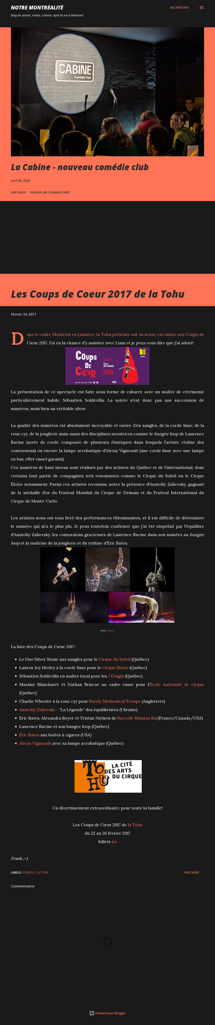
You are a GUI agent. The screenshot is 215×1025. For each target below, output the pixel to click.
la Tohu (103, 334)
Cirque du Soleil (114, 659)
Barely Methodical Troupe (115, 701)
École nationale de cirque (177, 684)
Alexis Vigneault (35, 743)
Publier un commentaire (50, 192)
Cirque (28, 872)
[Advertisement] (107, 232)
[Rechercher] (179, 7)
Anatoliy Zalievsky (37, 709)
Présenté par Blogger (107, 1013)
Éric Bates (29, 734)
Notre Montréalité (37, 7)
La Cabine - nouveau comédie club (80, 167)
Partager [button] (18, 192)
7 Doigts (116, 676)
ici (114, 841)
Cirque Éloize (115, 667)
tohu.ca (111, 630)
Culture (41, 872)
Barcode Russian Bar (137, 718)
